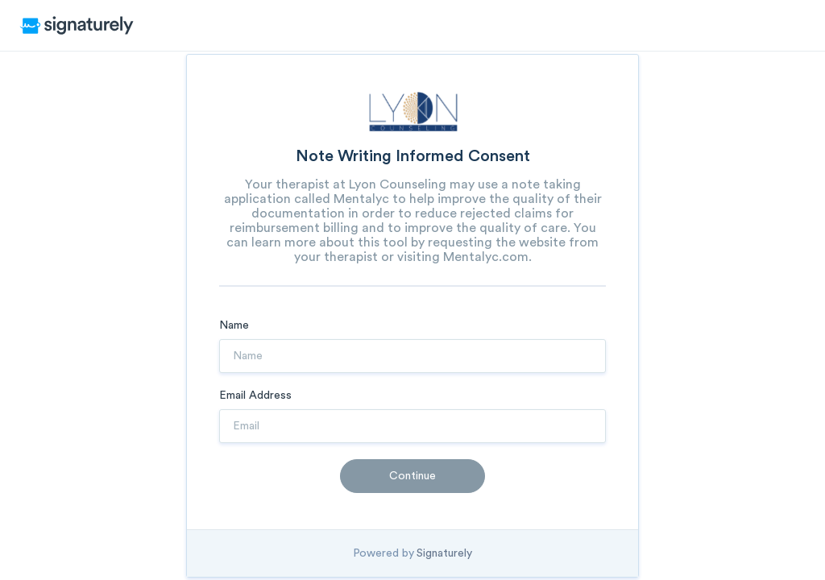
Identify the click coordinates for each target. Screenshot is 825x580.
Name (234, 325)
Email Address (255, 395)
